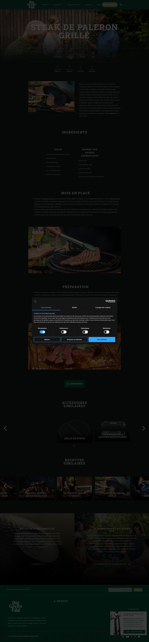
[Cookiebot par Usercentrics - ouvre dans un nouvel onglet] (107, 301)
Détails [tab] (74, 307)
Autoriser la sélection (74, 339)
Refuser (47, 339)
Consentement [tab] (46, 307)
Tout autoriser (102, 339)
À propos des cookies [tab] (103, 307)
